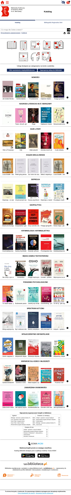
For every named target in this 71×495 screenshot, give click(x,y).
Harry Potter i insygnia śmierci (18, 421)
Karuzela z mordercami (29, 436)
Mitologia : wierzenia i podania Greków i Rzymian (22, 417)
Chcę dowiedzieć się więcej (26, 493)
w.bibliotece (49, 468)
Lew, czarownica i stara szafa (17, 419)
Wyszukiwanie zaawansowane (10, 33)
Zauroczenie (39, 424)
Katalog (17, 22)
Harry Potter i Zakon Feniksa (17, 423)
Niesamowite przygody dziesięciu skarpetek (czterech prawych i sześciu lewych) (29, 424)
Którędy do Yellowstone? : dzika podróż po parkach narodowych (38, 433)
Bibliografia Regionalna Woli (53, 22)
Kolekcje (24, 33)
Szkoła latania (39, 421)
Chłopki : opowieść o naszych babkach (45, 417)
